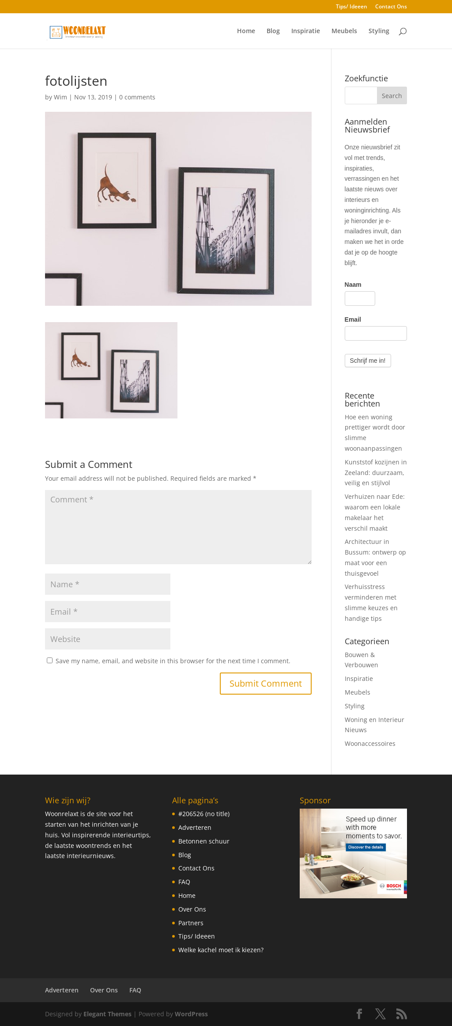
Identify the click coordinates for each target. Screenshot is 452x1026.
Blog (273, 31)
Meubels (344, 31)
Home (246, 31)
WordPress (191, 1014)
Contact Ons (391, 7)
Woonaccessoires (370, 743)
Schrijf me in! (368, 360)
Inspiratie (305, 31)
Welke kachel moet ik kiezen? (221, 950)
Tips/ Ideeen (351, 7)
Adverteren (194, 827)
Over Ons (192, 909)
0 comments (137, 97)
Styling (379, 31)
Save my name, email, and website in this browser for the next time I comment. (173, 661)
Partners (190, 923)
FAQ (184, 882)
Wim (60, 97)
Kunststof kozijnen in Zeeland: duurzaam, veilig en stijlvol (376, 472)
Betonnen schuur (204, 841)
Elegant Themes (107, 1014)
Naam (353, 284)
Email (353, 319)
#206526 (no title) (204, 813)
